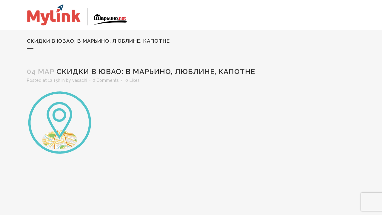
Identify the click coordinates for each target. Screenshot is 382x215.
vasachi (79, 80)
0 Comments (106, 80)
